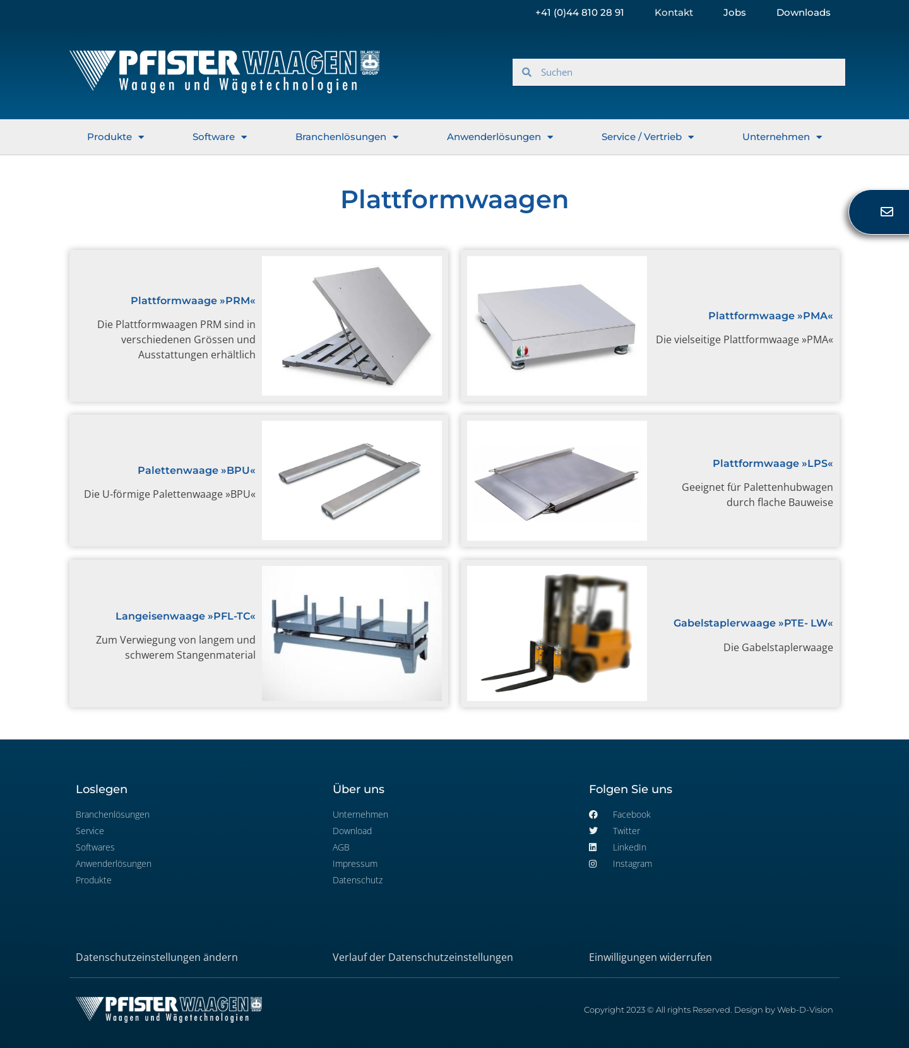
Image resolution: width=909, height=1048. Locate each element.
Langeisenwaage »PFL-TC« (186, 616)
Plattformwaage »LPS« (773, 463)
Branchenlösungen (346, 137)
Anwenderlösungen (500, 137)
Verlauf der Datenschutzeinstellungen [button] (423, 957)
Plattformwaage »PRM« (193, 301)
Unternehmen (782, 137)
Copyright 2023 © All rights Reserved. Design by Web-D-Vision (708, 1009)
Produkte (115, 137)
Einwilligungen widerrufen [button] (650, 957)
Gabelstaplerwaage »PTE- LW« (753, 623)
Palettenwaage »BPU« (197, 470)
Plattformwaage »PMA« (770, 316)
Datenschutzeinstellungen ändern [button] (157, 957)
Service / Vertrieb (648, 137)
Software (220, 137)
